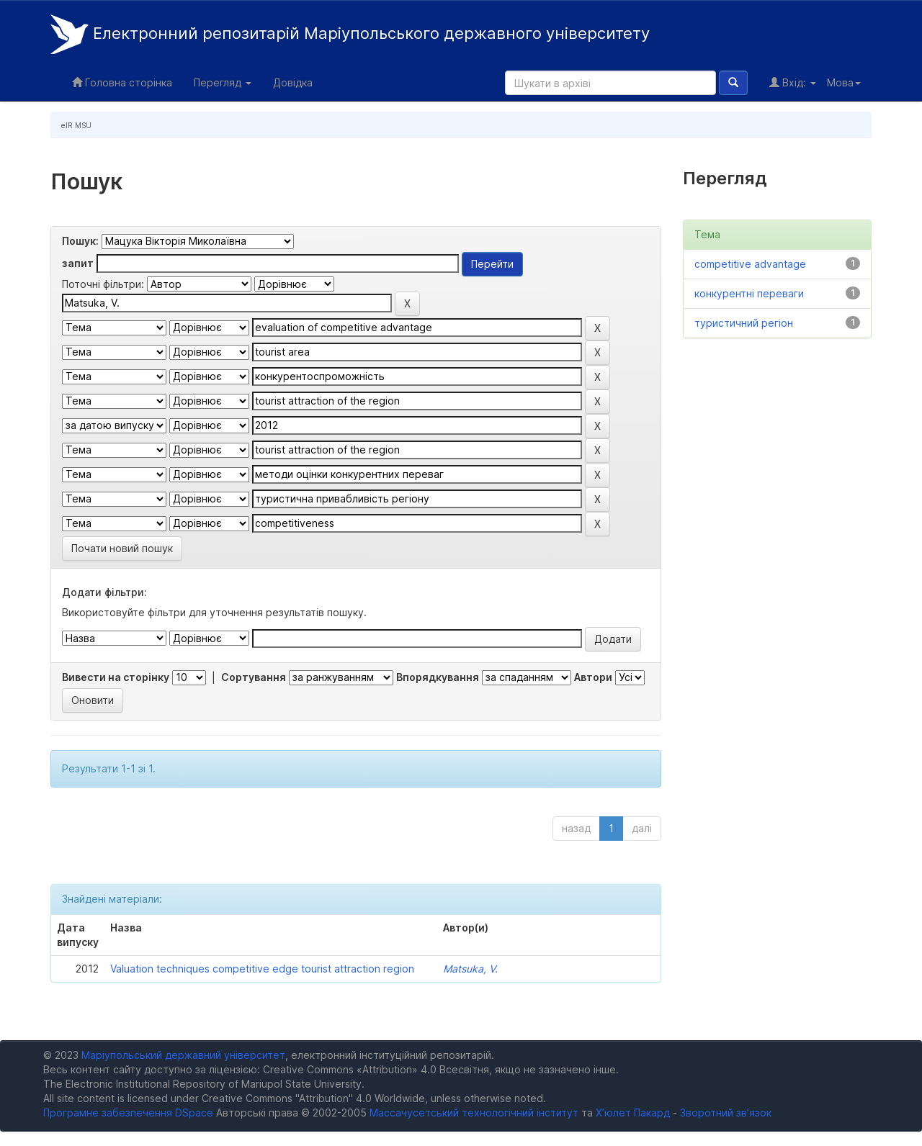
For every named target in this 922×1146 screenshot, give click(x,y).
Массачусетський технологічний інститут (474, 1112)
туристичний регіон (743, 323)
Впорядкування (437, 677)
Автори (593, 677)
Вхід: (792, 82)
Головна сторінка (122, 82)
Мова (844, 82)
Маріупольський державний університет (183, 1055)
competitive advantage (750, 264)
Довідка (293, 82)
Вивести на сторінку (115, 677)
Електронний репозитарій (350, 34)
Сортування (253, 677)
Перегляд (222, 82)
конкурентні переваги (749, 293)
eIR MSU (76, 125)
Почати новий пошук (122, 548)
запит (78, 263)
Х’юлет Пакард (633, 1112)
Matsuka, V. (470, 968)
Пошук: (80, 241)
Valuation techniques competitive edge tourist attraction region (262, 968)
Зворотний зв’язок (725, 1112)
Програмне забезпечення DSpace (128, 1112)
